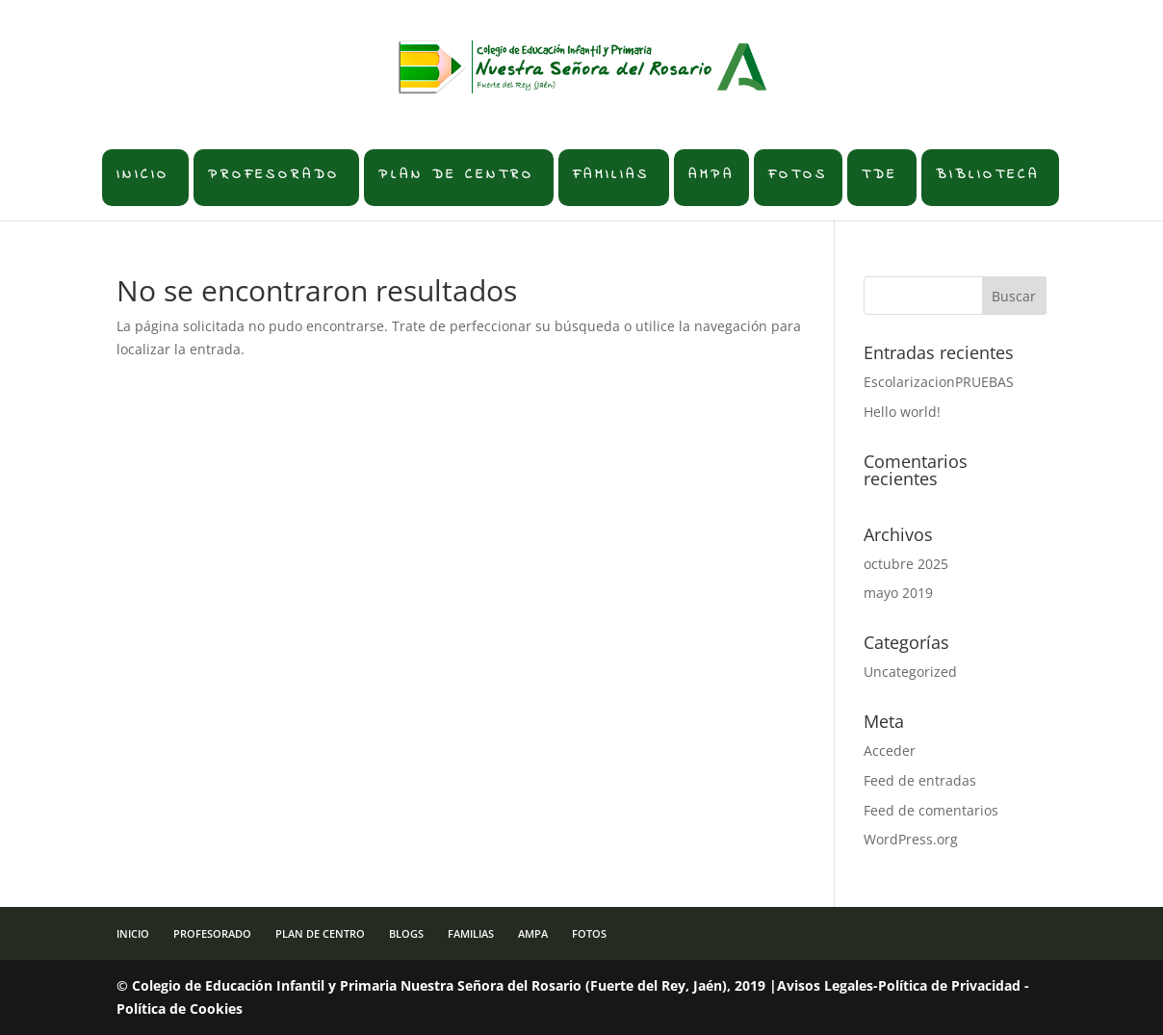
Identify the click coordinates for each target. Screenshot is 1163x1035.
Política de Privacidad (949, 985)
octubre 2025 (906, 564)
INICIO (142, 175)
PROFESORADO (274, 175)
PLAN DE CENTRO (456, 175)
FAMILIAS (611, 175)
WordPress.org (911, 839)
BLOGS (406, 933)
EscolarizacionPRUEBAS (939, 382)
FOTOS (798, 175)
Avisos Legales (825, 985)
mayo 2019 (898, 592)
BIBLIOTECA (988, 175)
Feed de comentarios (931, 810)
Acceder (890, 750)
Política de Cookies (179, 1008)
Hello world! (902, 411)
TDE (879, 175)
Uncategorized (910, 671)
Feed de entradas (920, 780)
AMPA (711, 175)
